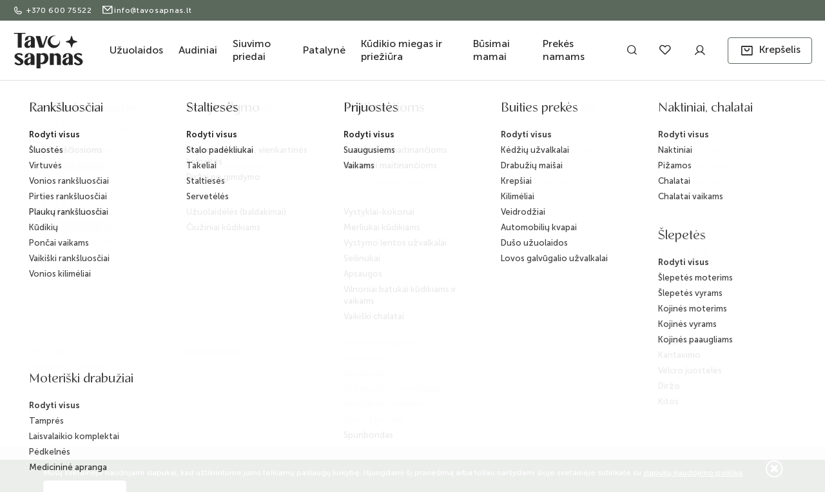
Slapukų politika (259, 344)
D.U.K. (356, 285)
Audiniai (198, 50)
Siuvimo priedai (252, 50)
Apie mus (363, 223)
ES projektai (367, 305)
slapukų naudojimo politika (692, 472)
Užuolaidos (136, 50)
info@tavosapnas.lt (146, 10)
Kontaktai (362, 244)
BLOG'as (362, 264)
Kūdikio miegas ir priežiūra (401, 50)
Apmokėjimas (256, 262)
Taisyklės (246, 303)
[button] (770, 50)
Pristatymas (251, 241)
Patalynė (324, 50)
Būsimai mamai (491, 50)
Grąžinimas (251, 282)
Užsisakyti (692, 278)
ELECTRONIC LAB (124, 409)
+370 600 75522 (54, 10)
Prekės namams (564, 50)
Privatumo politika (264, 324)
